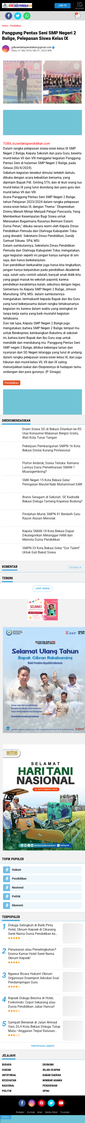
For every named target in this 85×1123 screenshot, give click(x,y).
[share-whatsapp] (26, 15)
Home (5, 25)
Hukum (16, 869)
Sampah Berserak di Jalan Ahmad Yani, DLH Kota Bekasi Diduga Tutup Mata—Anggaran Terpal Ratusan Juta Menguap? (34, 1026)
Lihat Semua (43, 588)
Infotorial (9, 1075)
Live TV (61, 5)
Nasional (18, 887)
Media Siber (51, 1112)
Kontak (31, 1112)
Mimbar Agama (52, 1080)
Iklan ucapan (51, 1069)
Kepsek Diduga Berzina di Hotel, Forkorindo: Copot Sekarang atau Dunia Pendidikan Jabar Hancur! (31, 1002)
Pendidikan (15, 25)
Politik (16, 896)
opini (46, 1090)
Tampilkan (75, 567)
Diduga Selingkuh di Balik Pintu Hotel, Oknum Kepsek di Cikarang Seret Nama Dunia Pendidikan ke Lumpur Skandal (32, 929)
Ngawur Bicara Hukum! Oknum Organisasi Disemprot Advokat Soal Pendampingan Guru (33, 978)
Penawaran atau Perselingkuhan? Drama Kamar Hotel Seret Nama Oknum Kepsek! (32, 954)
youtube (64, 1112)
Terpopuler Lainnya (42, 1046)
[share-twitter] (17, 15)
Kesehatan (9, 1080)
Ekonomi (17, 905)
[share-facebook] (8, 15)
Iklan (39, 1112)
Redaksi (20, 1112)
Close (6, 1117)
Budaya (6, 1064)
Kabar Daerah (52, 1075)
